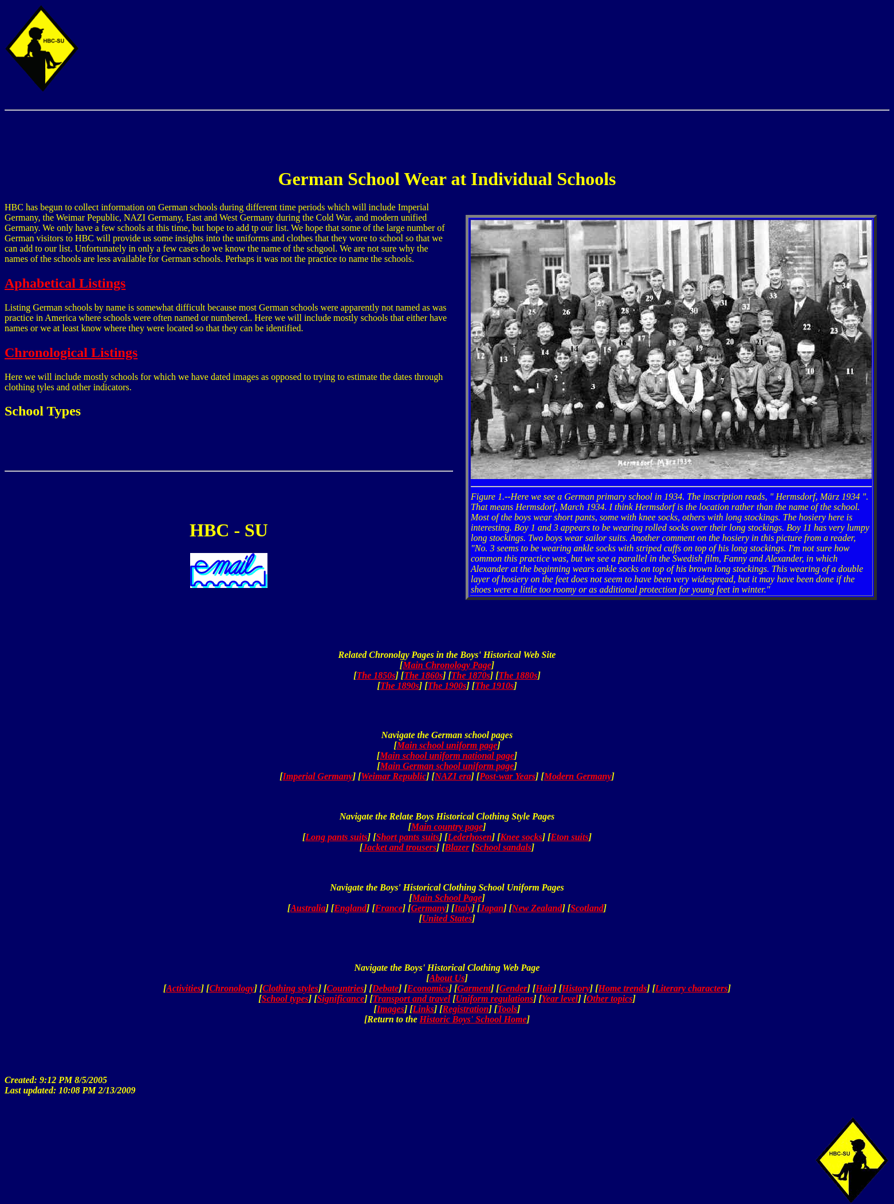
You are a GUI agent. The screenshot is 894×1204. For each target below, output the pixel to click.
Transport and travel (411, 998)
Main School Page (447, 898)
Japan (491, 908)
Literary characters (691, 988)
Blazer (457, 847)
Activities (183, 988)
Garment (474, 988)
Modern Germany (578, 776)
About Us (447, 978)
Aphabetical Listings (65, 283)
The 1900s (447, 686)
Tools (507, 1009)
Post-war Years (507, 776)
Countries (345, 988)
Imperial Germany (317, 776)
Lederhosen (469, 837)
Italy (462, 908)
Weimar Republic (393, 776)
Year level (560, 998)
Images (390, 1009)
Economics (428, 988)
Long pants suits (336, 837)
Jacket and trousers (399, 847)
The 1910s (494, 686)
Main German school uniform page (447, 766)
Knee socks (521, 837)
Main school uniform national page (447, 755)
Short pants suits (407, 837)
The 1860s (423, 675)
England (350, 908)
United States (447, 918)
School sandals (503, 847)
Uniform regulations (495, 998)
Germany (428, 908)
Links (423, 1009)
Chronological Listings (71, 352)
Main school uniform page (447, 745)
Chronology (231, 988)
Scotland (587, 908)
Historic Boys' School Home (473, 1019)
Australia (307, 908)
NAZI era (453, 776)
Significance (340, 998)
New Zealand (537, 908)
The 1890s (399, 686)
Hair (544, 988)
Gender (513, 988)
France (389, 908)
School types (285, 998)
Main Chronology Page (447, 665)
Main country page (447, 827)
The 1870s (470, 675)
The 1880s (517, 675)
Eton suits (569, 837)
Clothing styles (290, 988)
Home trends (622, 988)
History (576, 988)
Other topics (609, 998)
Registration (466, 1009)
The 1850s (376, 675)
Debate (385, 988)
